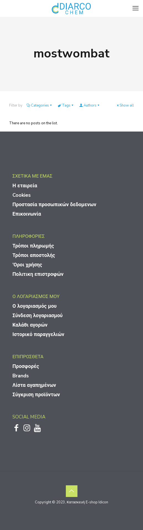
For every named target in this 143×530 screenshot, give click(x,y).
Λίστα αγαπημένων (34, 385)
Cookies (21, 195)
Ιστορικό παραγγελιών (38, 334)
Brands (20, 375)
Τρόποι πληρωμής (33, 246)
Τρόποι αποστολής (33, 255)
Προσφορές (25, 366)
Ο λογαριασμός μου (34, 306)
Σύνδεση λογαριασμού (37, 315)
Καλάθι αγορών (30, 325)
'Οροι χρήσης (27, 264)
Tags (66, 105)
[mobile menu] (135, 8)
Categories (40, 105)
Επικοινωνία (26, 214)
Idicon (103, 502)
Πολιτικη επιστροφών (38, 274)
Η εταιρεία (24, 185)
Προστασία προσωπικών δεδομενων (54, 204)
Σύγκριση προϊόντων (36, 394)
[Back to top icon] (71, 491)
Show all (125, 105)
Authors (89, 105)
